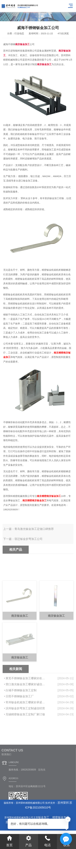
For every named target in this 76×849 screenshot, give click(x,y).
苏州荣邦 (63, 802)
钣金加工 (44, 817)
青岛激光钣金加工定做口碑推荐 (34, 536)
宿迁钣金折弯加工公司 (28, 546)
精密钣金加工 (60, 817)
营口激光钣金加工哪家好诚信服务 (26, 711)
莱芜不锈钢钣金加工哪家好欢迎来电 (26, 705)
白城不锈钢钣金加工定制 (21, 717)
